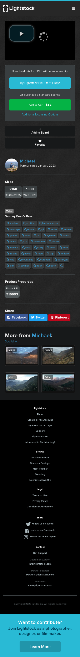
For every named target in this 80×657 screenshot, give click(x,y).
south (64, 235)
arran (51, 247)
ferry (64, 247)
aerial (52, 229)
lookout (12, 247)
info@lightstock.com (40, 564)
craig (38, 247)
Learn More (40, 646)
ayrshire (50, 235)
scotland (13, 223)
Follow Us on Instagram (43, 536)
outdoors (43, 260)
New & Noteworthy (40, 480)
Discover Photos (40, 457)
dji (41, 229)
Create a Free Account (40, 420)
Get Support (40, 553)
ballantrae (38, 241)
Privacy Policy (40, 501)
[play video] (21, 33)
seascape (13, 229)
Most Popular (40, 469)
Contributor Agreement (40, 506)
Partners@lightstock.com (40, 574)
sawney (23, 266)
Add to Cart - (40, 105)
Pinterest (59, 317)
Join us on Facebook (43, 530)
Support (40, 431)
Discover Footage (40, 463)
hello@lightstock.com (40, 585)
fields (11, 241)
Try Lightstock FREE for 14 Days (40, 83)
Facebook (16, 317)
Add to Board (40, 131)
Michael (27, 161)
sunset (66, 229)
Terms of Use (40, 495)
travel (26, 253)
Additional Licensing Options (40, 114)
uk (37, 235)
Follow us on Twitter (43, 524)
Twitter (38, 317)
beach (51, 266)
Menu (73, 8)
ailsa (26, 247)
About (40, 414)
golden (12, 235)
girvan (54, 241)
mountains (25, 260)
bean (38, 266)
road (39, 253)
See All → (11, 341)
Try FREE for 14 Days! (40, 425)
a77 (23, 241)
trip (50, 253)
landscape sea (48, 223)
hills (10, 260)
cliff (10, 266)
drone (29, 229)
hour (26, 235)
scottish (29, 223)
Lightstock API (40, 436)
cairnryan (61, 260)
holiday (63, 253)
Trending (40, 474)
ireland (12, 253)
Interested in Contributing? (40, 442)
